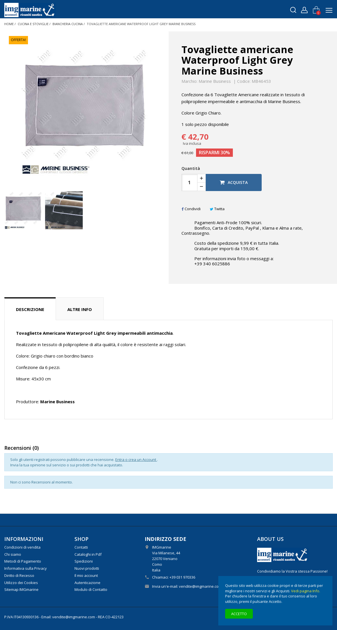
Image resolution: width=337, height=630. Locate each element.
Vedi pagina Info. (305, 590)
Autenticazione (87, 582)
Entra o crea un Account (136, 459)
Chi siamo (12, 554)
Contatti (81, 547)
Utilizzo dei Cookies (21, 582)
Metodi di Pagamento (22, 561)
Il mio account (86, 575)
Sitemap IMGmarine (21, 589)
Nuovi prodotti (86, 568)
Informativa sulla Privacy (25, 568)
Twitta (217, 208)
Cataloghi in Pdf (88, 554)
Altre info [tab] (79, 309)
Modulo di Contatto (90, 589)
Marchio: (189, 81)
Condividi (191, 208)
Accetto (239, 613)
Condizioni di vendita (22, 547)
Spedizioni (83, 561)
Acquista (234, 182)
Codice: (244, 81)
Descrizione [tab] (30, 309)
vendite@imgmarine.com (200, 586)
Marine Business (215, 81)
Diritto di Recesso (19, 575)
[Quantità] (189, 182)
